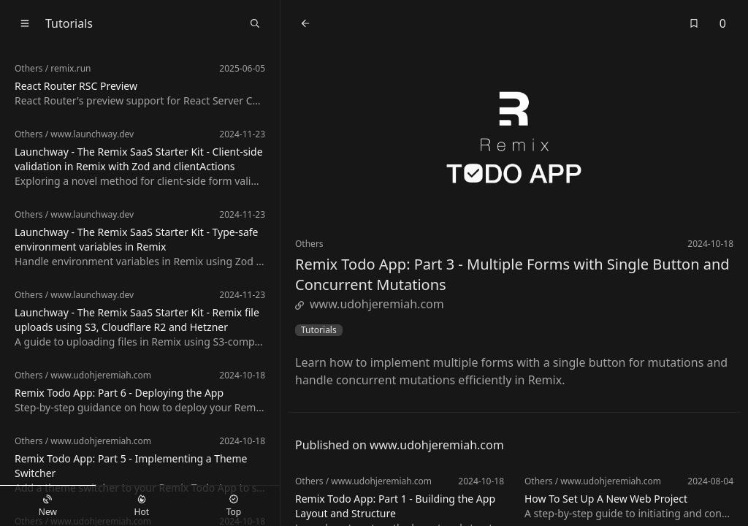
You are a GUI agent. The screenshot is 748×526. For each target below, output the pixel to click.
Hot (141, 506)
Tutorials (319, 330)
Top (233, 506)
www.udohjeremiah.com (369, 304)
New (48, 506)
